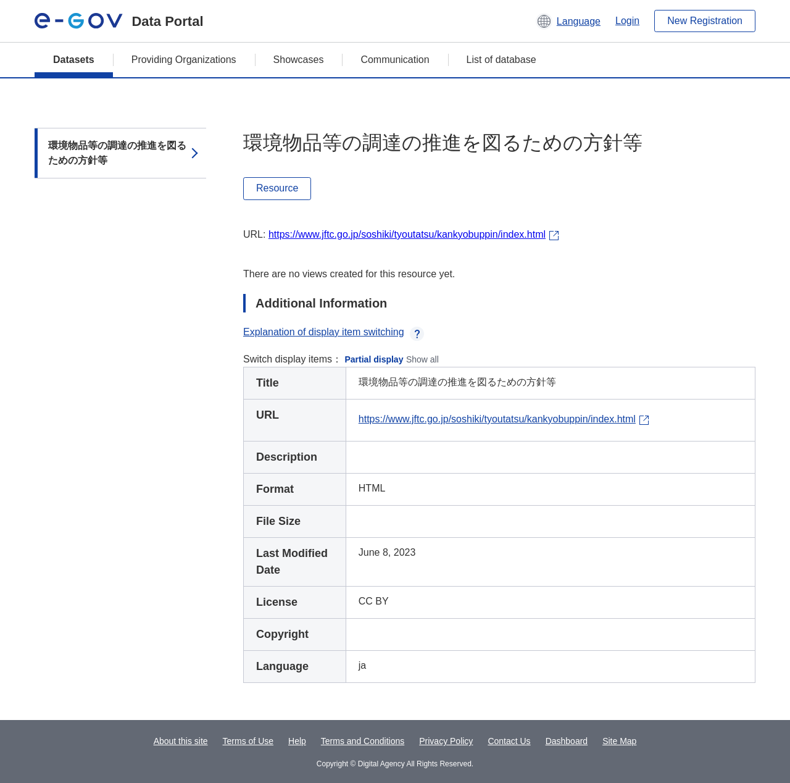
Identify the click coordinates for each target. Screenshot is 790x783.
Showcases (298, 59)
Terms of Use (248, 741)
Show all (422, 359)
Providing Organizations (183, 59)
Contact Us (509, 741)
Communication (394, 59)
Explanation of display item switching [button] (333, 332)
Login (627, 20)
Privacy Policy (446, 741)
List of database (501, 59)
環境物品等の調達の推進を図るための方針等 (117, 152)
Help (297, 741)
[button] (568, 21)
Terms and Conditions (362, 741)
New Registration (704, 20)
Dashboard (567, 741)
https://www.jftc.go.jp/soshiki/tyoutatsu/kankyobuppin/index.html (407, 234)
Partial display (374, 359)
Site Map (619, 741)
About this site (181, 741)
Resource (277, 188)
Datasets (73, 59)
